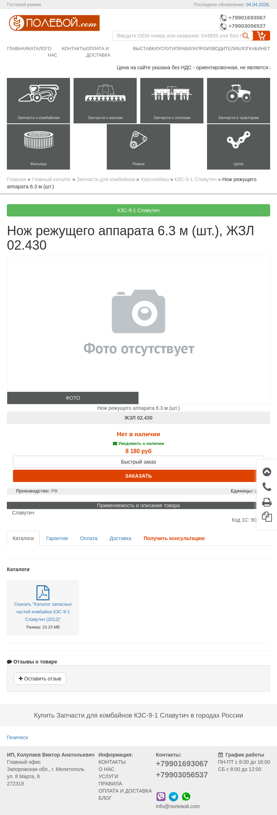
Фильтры (38, 164)
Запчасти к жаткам (105, 117)
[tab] (174, 538)
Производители (217, 48)
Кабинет (259, 48)
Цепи (238, 164)
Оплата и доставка (98, 52)
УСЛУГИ (108, 776)
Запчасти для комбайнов (106, 179)
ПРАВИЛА (110, 783)
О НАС (106, 769)
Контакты (74, 48)
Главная (17, 48)
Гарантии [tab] (57, 538)
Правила (186, 48)
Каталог (38, 48)
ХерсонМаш (155, 179)
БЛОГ (105, 798)
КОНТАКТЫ (112, 762)
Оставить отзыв (40, 679)
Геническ (17, 737)
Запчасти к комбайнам (38, 117)
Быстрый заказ (138, 462)
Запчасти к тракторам (238, 117)
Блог (243, 48)
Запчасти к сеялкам (171, 117)
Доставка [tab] (120, 538)
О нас (52, 52)
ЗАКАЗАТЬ (138, 476)
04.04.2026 (257, 4)
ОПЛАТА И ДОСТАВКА (125, 791)
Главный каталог (51, 179)
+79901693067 (242, 17)
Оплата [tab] (88, 538)
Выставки (145, 48)
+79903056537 (243, 26)
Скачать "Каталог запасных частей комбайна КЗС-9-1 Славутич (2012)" (43, 612)
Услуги (166, 48)
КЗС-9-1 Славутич (196, 179)
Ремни (138, 164)
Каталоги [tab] (23, 538)
